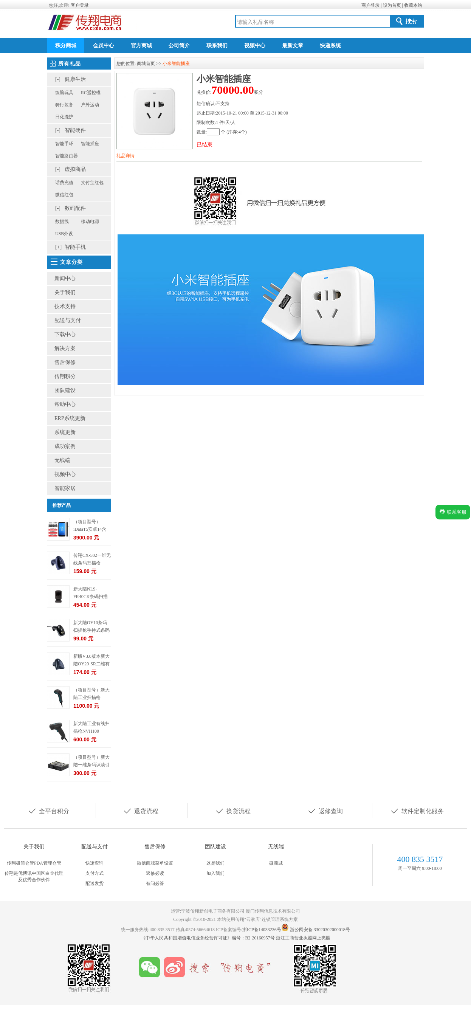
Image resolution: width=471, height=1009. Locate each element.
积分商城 (65, 45)
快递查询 (94, 863)
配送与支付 (67, 320)
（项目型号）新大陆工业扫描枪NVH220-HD (91, 697)
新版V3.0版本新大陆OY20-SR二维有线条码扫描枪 (91, 664)
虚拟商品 (75, 169)
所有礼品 (69, 64)
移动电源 (90, 221)
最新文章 (292, 45)
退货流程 (140, 810)
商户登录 (370, 5)
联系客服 (452, 511)
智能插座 (90, 143)
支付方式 (94, 873)
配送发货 (94, 883)
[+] (58, 247)
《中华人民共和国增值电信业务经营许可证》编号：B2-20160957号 (208, 938)
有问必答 (155, 883)
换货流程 (233, 810)
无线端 (62, 460)
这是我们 (215, 863)
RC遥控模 (91, 92)
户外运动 (90, 104)
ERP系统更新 (69, 418)
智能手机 (75, 247)
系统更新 (65, 432)
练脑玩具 (64, 92)
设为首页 (392, 5)
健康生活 (75, 79)
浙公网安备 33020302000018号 (320, 929)
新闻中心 (65, 278)
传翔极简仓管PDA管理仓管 (34, 863)
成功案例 (65, 446)
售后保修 (65, 362)
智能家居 (65, 488)
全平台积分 (48, 810)
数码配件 (75, 208)
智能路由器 (66, 155)
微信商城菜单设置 (155, 863)
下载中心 (65, 334)
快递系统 (330, 45)
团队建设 (65, 390)
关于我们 (65, 292)
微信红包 (64, 194)
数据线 (62, 221)
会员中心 (103, 45)
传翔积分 (65, 376)
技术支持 (65, 306)
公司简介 (179, 45)
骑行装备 (64, 104)
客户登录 (80, 5)
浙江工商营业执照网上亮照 (303, 938)
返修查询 (325, 810)
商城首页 (146, 63)
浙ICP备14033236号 (261, 929)
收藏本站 (413, 5)
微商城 (276, 863)
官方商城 (141, 45)
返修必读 (155, 873)
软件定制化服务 (417, 810)
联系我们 (217, 45)
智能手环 (64, 143)
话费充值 (64, 182)
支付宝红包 (92, 182)
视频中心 (254, 45)
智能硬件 (75, 130)
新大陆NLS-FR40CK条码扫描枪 (90, 596)
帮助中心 (65, 404)
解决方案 (65, 348)
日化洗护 (64, 116)
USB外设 (64, 233)
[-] (57, 79)
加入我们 (215, 873)
